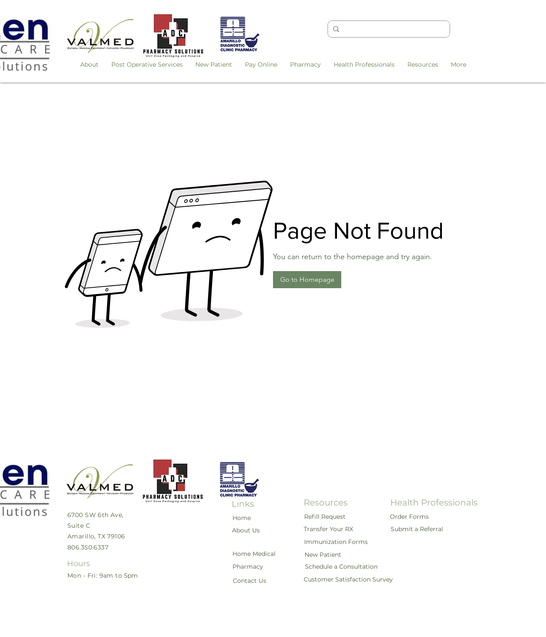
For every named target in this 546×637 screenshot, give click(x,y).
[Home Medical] (254, 553)
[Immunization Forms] (336, 541)
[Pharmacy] (248, 566)
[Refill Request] (325, 516)
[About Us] (246, 530)
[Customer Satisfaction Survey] (348, 579)
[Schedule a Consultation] (341, 566)
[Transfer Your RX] (329, 529)
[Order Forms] (409, 516)
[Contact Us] (249, 580)
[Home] (242, 518)
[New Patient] (323, 554)
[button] (89, 64)
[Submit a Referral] (417, 529)
